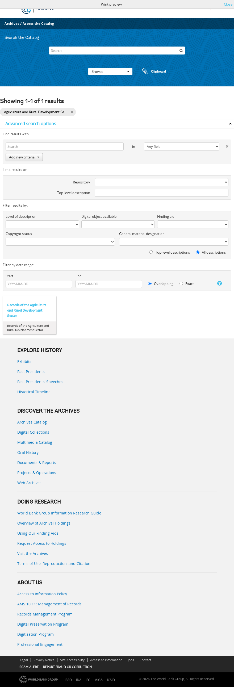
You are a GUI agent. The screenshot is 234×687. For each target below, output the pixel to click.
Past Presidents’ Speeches (40, 381)
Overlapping (160, 283)
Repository (81, 182)
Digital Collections (33, 432)
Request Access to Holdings (41, 543)
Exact (186, 283)
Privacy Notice (44, 660)
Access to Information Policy (42, 593)
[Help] (217, 283)
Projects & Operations (36, 472)
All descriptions (211, 252)
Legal (24, 660)
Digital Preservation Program (42, 624)
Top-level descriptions (169, 252)
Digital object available (98, 216)
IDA (78, 680)
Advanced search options (30, 124)
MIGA (98, 680)
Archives (12, 23)
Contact (145, 660)
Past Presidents (31, 371)
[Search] (117, 51)
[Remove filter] (72, 112)
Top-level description (73, 192)
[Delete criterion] (223, 145)
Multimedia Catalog (34, 442)
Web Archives (29, 482)
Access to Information (106, 660)
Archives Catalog (32, 422)
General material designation (142, 233)
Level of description (21, 216)
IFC (88, 680)
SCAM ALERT (29, 667)
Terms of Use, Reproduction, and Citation (53, 563)
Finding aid (165, 216)
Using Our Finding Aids (38, 533)
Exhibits (24, 361)
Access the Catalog (38, 23)
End (79, 276)
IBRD (68, 680)
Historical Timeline (34, 391)
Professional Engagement (39, 644)
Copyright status (19, 233)
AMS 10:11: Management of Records (49, 603)
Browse (110, 71)
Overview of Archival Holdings (43, 523)
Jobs (131, 660)
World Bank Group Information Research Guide (59, 513)
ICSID (111, 680)
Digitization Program (35, 634)
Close (228, 4)
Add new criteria (24, 157)
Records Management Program (45, 614)
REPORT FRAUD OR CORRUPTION (67, 667)
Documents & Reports (36, 462)
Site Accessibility (72, 660)
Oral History (28, 452)
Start (9, 276)
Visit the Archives (32, 553)
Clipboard (151, 71)
